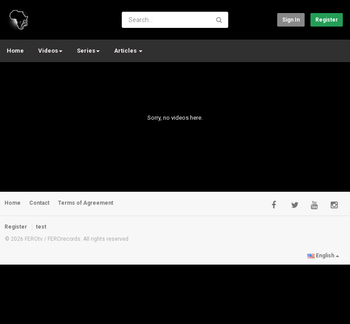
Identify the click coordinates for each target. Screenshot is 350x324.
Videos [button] (50, 50)
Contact (39, 203)
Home (15, 50)
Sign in (291, 20)
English (323, 255)
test (41, 227)
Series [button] (88, 50)
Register (326, 20)
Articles (128, 50)
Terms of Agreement (85, 203)
